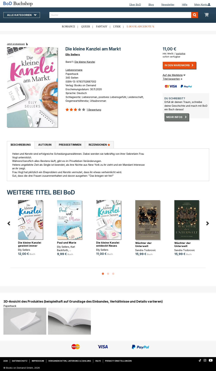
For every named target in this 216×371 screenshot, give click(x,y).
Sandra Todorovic (145, 250)
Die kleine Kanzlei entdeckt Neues (107, 244)
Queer (85, 26)
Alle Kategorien (21, 15)
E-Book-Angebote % (140, 26)
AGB (5, 361)
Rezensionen (99, 144)
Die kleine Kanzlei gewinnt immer (29, 244)
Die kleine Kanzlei (84, 61)
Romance (68, 26)
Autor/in (44, 144)
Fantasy (101, 26)
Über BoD (135, 4)
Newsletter (167, 4)
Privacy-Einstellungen (118, 361)
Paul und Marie (66, 242)
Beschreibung (21, 144)
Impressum (38, 361)
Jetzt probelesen (16, 44)
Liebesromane (73, 70)
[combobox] (123, 15)
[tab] (20, 145)
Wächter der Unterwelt (143, 244)
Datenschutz (19, 361)
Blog (151, 4)
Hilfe (184, 4)
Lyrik (117, 26)
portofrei (180, 53)
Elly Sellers (72, 54)
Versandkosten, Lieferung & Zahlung (69, 361)
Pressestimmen (70, 144)
